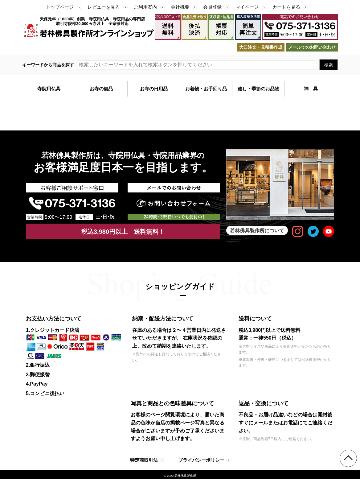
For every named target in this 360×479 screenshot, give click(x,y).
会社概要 (180, 7)
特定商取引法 (145, 458)
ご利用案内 (145, 7)
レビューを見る (104, 7)
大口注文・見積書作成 (260, 47)
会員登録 (212, 7)
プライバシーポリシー (199, 458)
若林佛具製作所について (257, 230)
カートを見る (286, 7)
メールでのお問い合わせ (312, 47)
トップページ (60, 7)
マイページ (247, 7)
